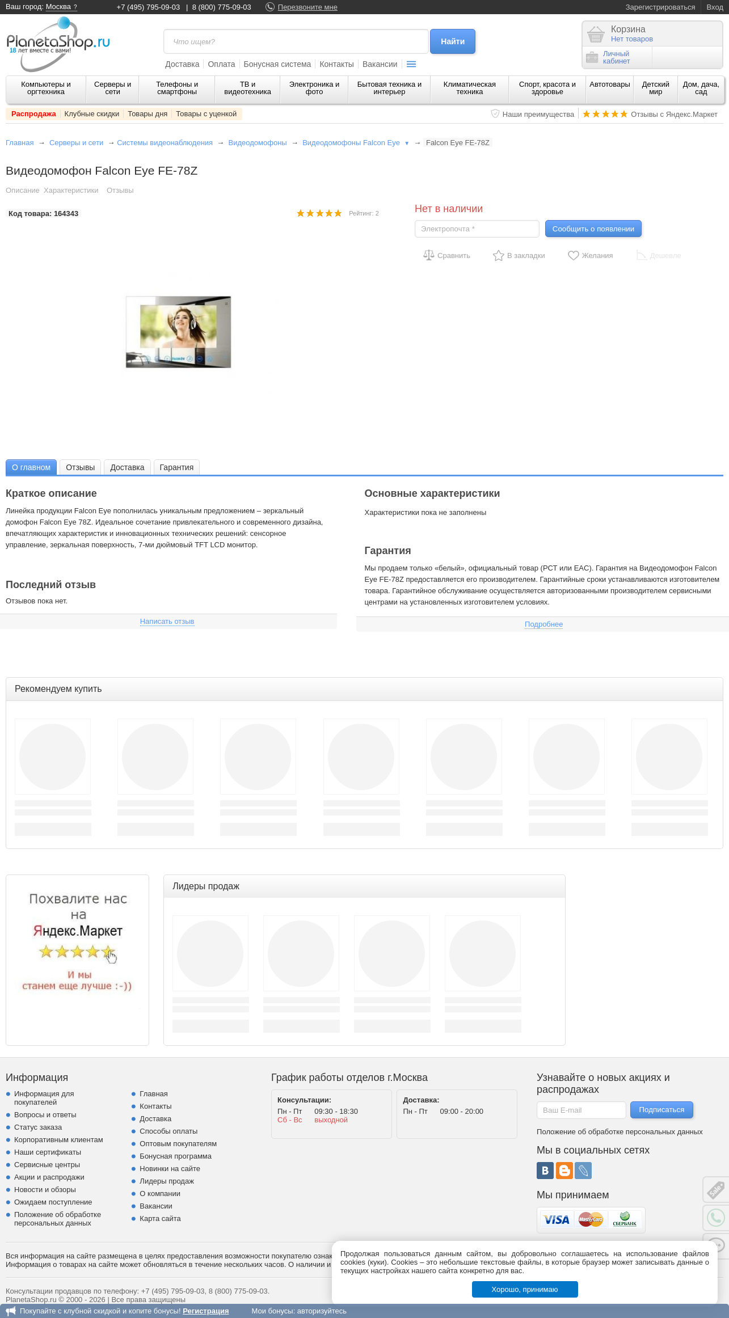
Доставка (182, 64)
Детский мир (655, 88)
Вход (715, 7)
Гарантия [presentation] (177, 467)
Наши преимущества (539, 114)
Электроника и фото (314, 88)
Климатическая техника (470, 88)
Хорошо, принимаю (525, 1289)
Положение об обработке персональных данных (57, 1218)
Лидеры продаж (167, 1181)
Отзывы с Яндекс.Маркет (674, 114)
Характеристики (71, 190)
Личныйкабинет (608, 57)
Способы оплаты (168, 1131)
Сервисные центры (47, 1164)
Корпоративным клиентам (58, 1139)
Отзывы (120, 190)
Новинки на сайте (170, 1168)
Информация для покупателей (44, 1097)
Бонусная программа (176, 1156)
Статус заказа (38, 1127)
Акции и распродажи (49, 1177)
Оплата (221, 64)
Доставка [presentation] (127, 467)
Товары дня (147, 113)
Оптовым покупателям (178, 1143)
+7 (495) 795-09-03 (148, 7)
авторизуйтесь (322, 1311)
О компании (160, 1193)
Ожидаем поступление (53, 1202)
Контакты (336, 64)
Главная (19, 142)
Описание (23, 190)
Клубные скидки (92, 113)
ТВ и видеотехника (247, 88)
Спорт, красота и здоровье (547, 88)
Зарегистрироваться (661, 7)
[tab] (31, 467)
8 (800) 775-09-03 (221, 7)
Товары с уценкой (206, 113)
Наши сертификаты (47, 1152)
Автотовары (609, 84)
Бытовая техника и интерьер (389, 88)
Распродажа (33, 113)
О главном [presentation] (31, 467)
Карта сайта (160, 1218)
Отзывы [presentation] (80, 467)
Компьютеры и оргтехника (46, 88)
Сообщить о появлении (593, 229)
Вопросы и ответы (45, 1114)
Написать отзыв (167, 621)
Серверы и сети (112, 88)
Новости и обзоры (45, 1189)
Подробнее (544, 624)
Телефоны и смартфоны (177, 88)
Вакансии (380, 64)
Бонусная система (277, 64)
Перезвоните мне (308, 7)
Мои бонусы (272, 1311)
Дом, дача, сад (701, 88)
